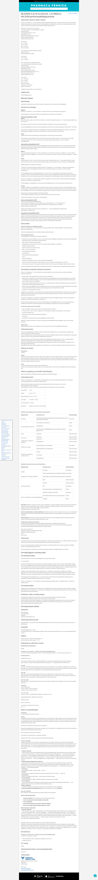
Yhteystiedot (3, 459)
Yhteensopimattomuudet (6, 446)
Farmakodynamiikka (5, 439)
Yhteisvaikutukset (4, 431)
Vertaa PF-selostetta (72, 13)
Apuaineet (3, 444)
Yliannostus (3, 437)
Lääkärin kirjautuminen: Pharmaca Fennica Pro (55, 1)
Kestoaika (3, 447)
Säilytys (2, 448)
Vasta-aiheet (3, 427)
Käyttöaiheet (3, 424)
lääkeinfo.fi (36, 1)
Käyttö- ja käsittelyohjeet (6, 452)
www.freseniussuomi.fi (26, 868)
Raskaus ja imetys (4, 432)
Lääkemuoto (3, 423)
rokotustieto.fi (42, 1)
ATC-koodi (3, 455)
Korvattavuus (3, 454)
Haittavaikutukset (4, 436)
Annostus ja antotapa (5, 425)
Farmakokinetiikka (4, 440)
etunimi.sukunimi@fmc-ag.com (27, 870)
